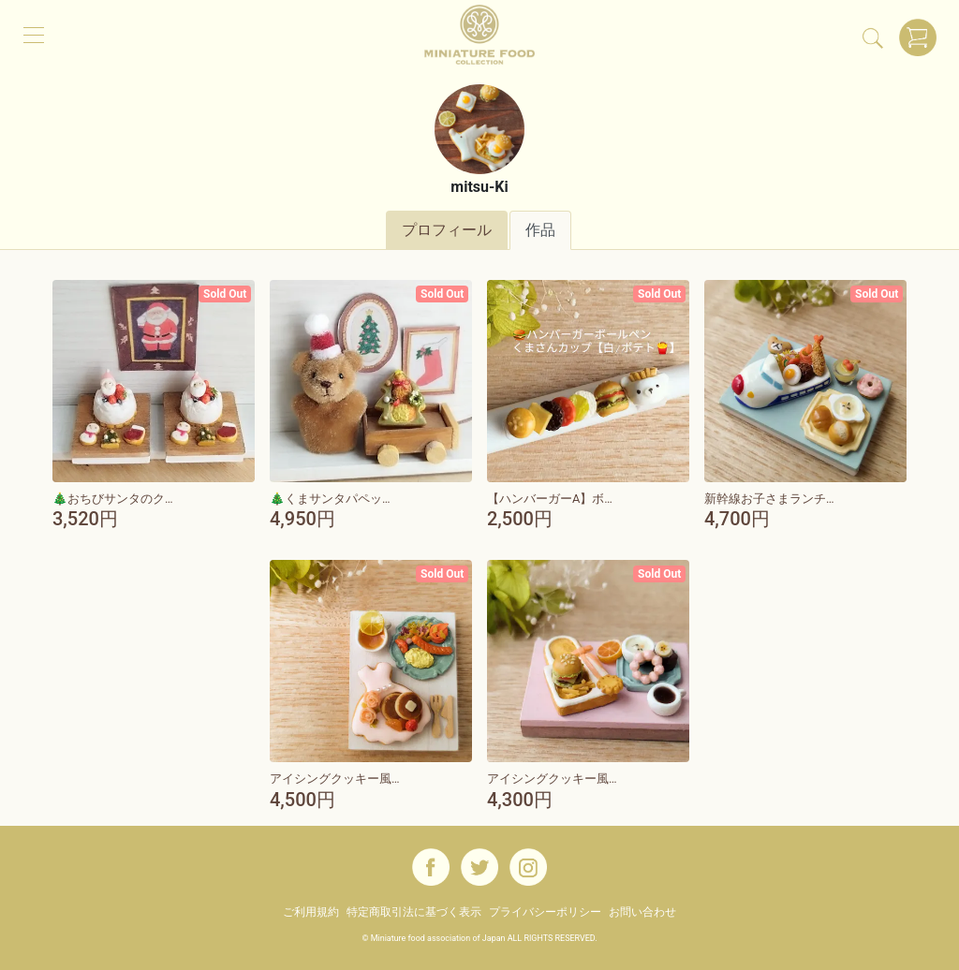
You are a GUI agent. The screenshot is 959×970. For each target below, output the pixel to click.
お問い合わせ (642, 912)
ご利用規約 (311, 912)
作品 (540, 230)
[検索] (873, 37)
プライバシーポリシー (545, 912)
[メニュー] (33, 33)
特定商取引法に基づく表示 (414, 912)
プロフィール (447, 230)
